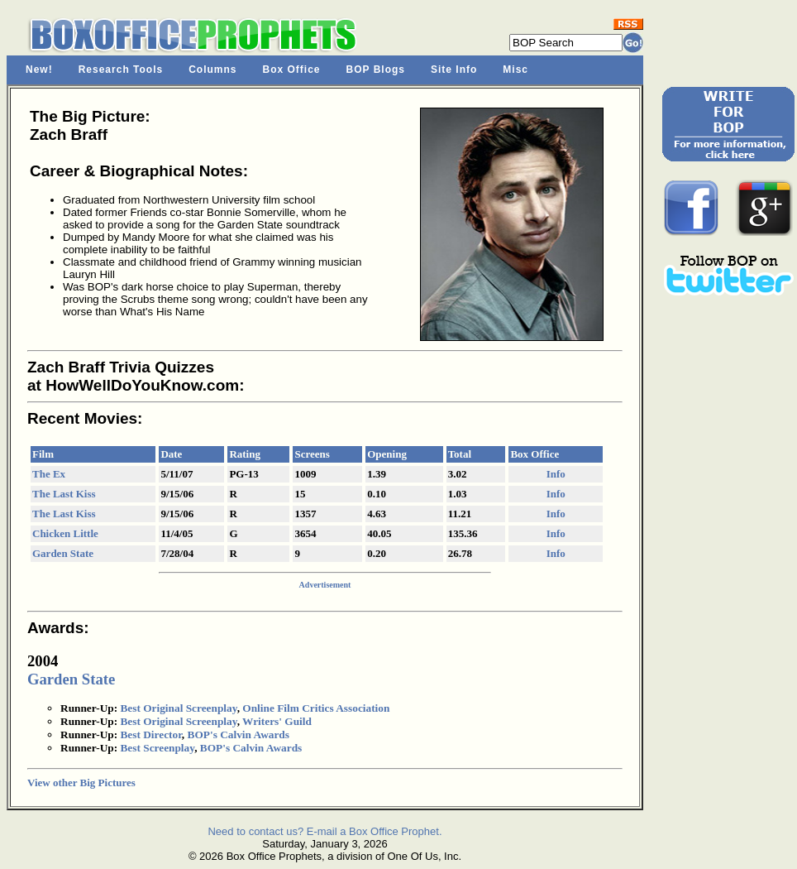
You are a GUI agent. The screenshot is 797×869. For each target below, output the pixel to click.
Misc (515, 69)
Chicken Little (65, 533)
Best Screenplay (157, 748)
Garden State (62, 553)
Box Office (292, 69)
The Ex (48, 474)
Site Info (454, 69)
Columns (212, 69)
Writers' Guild (277, 721)
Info (556, 474)
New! (39, 69)
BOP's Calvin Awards (238, 734)
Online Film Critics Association (315, 708)
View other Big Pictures (81, 782)
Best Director (150, 734)
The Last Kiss (64, 493)
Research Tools (121, 69)
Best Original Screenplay (178, 708)
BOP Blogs (375, 69)
